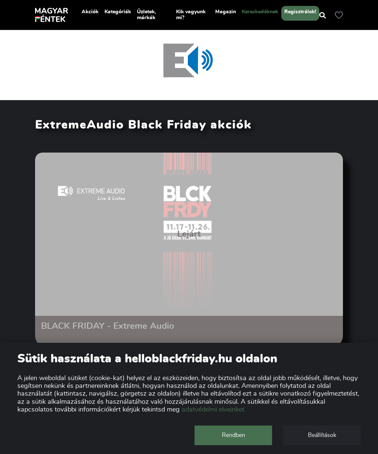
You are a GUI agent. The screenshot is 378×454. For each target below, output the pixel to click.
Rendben (233, 435)
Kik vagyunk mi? (191, 14)
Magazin (225, 11)
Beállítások (322, 435)
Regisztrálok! (300, 11)
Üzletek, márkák (146, 14)
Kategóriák (117, 11)
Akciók (90, 11)
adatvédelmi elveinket (213, 409)
